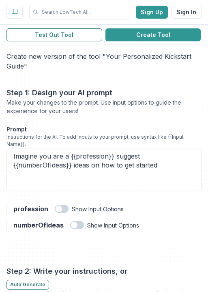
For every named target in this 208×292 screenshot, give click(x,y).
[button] (79, 12)
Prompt (16, 129)
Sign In (186, 12)
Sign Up (152, 12)
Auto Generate (27, 284)
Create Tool (153, 34)
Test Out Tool (54, 34)
